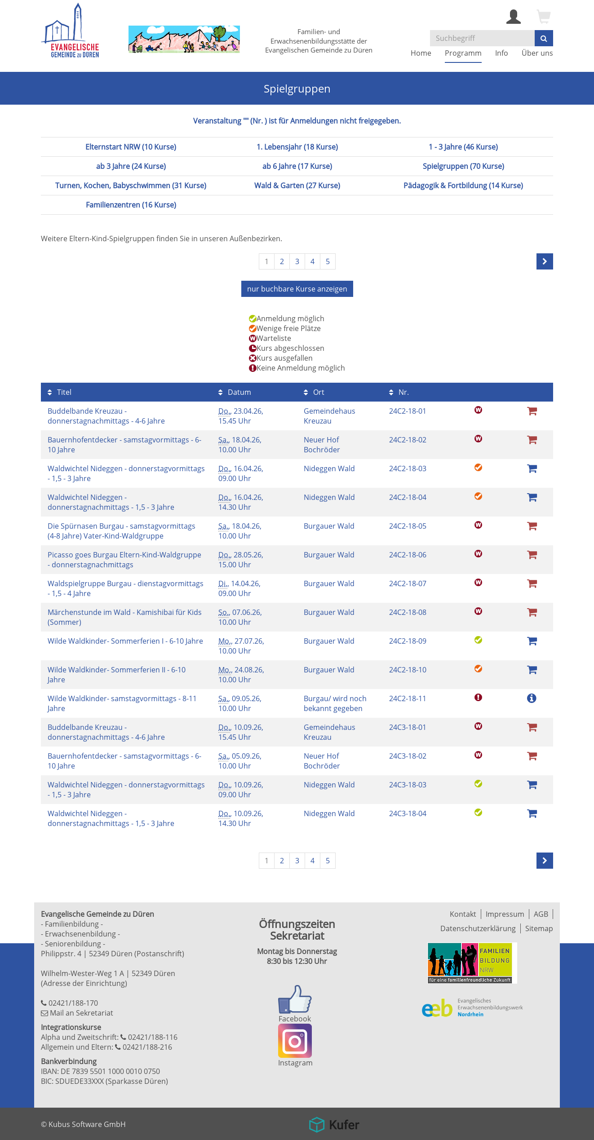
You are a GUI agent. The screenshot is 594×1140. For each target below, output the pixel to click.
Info (501, 53)
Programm (463, 53)
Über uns (537, 53)
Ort (314, 392)
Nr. (399, 392)
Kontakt (463, 914)
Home (421, 53)
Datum (234, 392)
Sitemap (539, 928)
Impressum (505, 914)
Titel (59, 392)
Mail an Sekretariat (81, 1013)
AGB (541, 914)
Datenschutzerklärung (478, 928)
